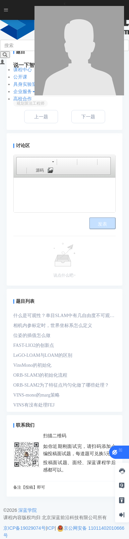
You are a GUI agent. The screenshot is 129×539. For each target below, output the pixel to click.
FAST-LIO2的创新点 (33, 345)
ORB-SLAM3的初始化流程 (40, 375)
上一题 (41, 116)
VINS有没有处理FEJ (33, 405)
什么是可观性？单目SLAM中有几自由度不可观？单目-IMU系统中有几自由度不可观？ (63, 317)
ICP (50, 528)
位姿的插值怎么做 (31, 335)
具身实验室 (24, 84)
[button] (21, 161)
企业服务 (24, 91)
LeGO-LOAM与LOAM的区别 (42, 355)
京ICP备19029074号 (24, 528)
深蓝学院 (27, 510)
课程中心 (22, 69)
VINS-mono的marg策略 (36, 395)
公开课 (20, 77)
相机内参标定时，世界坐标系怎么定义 (52, 325)
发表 (102, 224)
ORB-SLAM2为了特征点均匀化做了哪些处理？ (61, 385)
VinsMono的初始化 (32, 365)
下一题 (88, 116)
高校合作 (22, 98)
